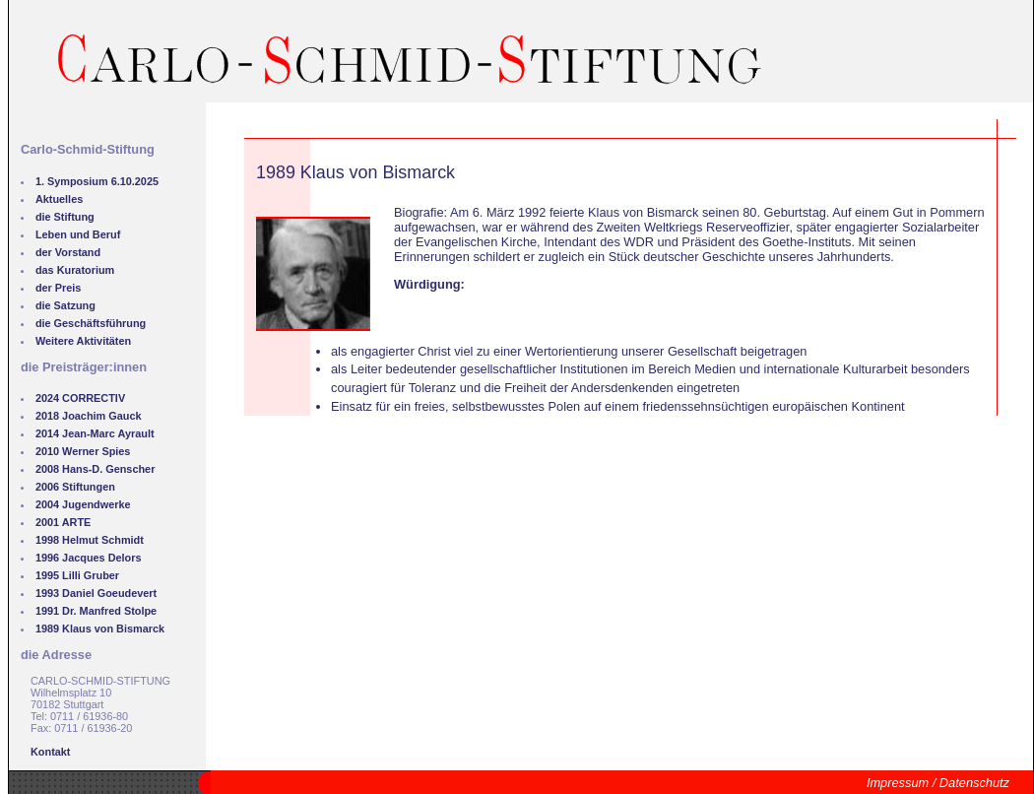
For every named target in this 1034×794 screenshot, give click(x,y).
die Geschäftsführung (90, 323)
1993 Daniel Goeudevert (96, 593)
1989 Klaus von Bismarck (99, 628)
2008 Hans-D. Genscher (95, 469)
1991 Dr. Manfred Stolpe (96, 611)
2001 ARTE (63, 522)
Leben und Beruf (77, 234)
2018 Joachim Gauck (88, 416)
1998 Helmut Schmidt (89, 540)
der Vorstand (67, 252)
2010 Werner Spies (83, 451)
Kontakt (50, 752)
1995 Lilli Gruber (77, 575)
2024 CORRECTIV (80, 398)
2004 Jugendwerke (83, 504)
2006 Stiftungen (75, 487)
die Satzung (65, 305)
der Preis (58, 288)
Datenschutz (974, 782)
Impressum (898, 782)
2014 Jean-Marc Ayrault (95, 433)
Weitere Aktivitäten (83, 341)
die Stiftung (65, 217)
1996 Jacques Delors (88, 557)
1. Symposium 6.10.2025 (97, 181)
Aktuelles (59, 199)
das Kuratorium (74, 270)
